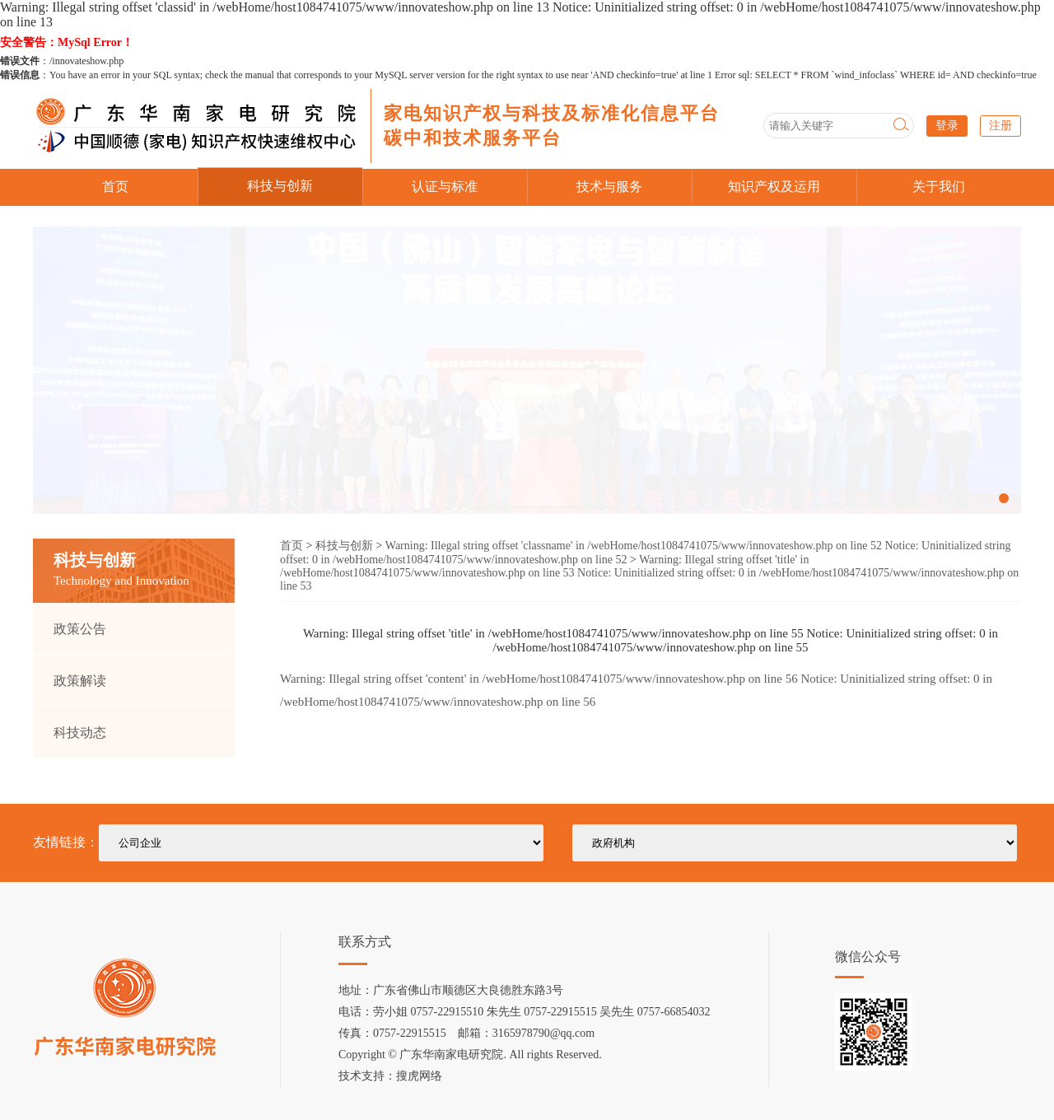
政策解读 (80, 681)
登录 (946, 125)
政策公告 (80, 629)
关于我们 (938, 187)
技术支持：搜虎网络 (390, 1076)
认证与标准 (445, 187)
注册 (1000, 125)
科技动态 (80, 733)
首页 (115, 187)
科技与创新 (280, 186)
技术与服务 (609, 187)
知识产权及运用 (774, 187)
